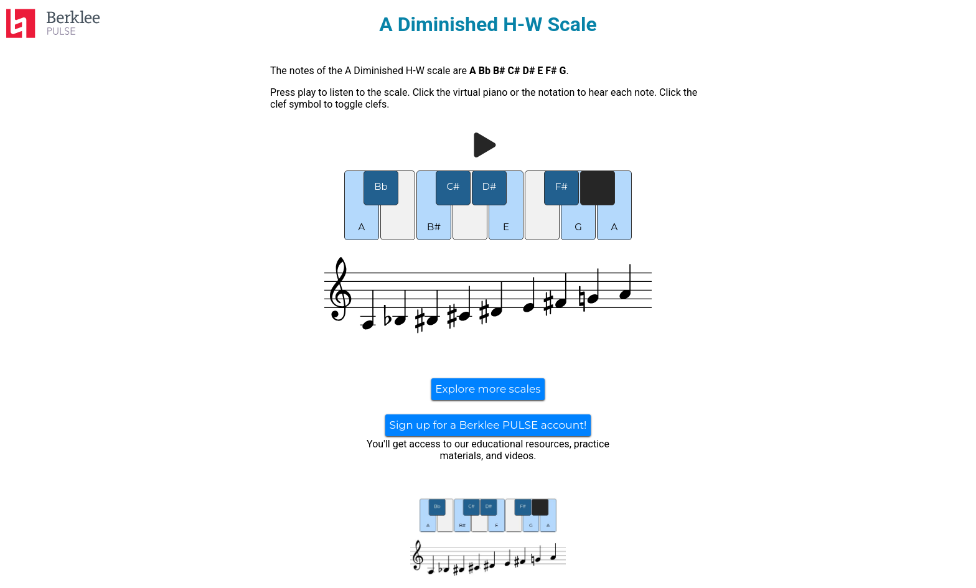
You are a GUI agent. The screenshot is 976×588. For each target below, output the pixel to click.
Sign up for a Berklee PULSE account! (487, 425)
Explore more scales (487, 389)
